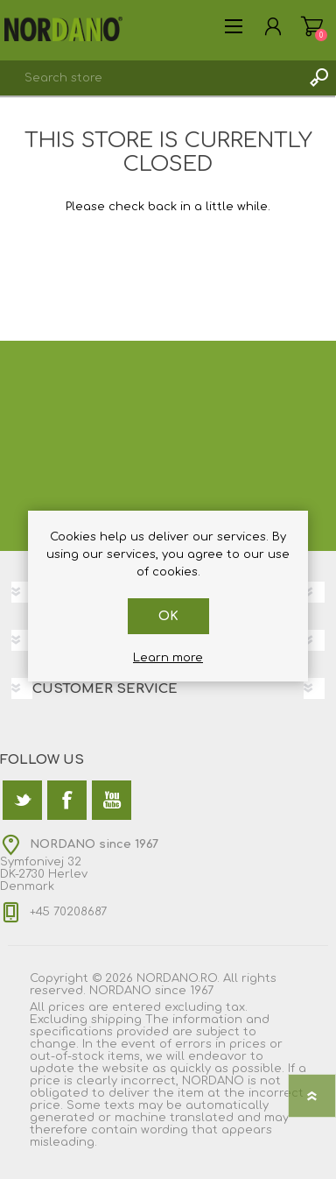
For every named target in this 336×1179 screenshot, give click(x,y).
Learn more (168, 658)
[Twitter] (22, 800)
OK (168, 616)
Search (318, 77)
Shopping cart (312, 26)
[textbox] (151, 77)
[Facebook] (67, 800)
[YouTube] (111, 800)
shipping (116, 1019)
